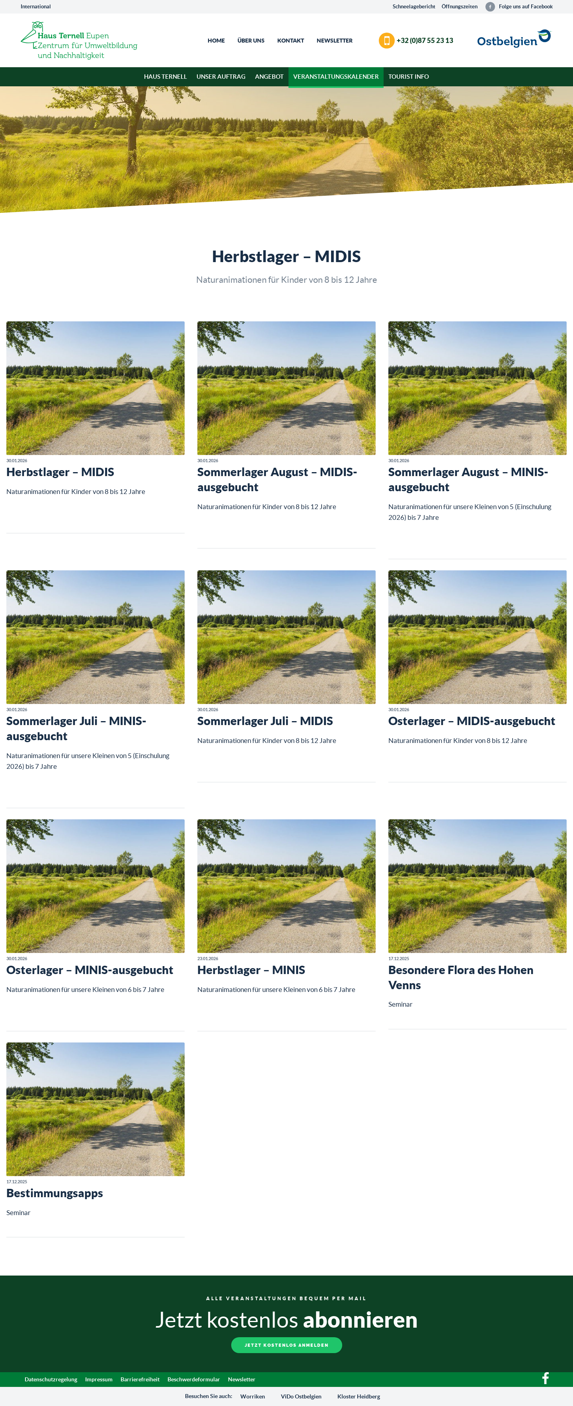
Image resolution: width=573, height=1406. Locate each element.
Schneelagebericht (414, 7)
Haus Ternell (165, 76)
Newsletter (335, 40)
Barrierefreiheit (140, 1379)
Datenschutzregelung (51, 1379)
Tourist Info (408, 76)
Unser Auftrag (221, 76)
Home (216, 40)
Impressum (99, 1379)
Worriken (252, 1396)
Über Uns (251, 40)
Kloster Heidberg (358, 1396)
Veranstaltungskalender (336, 76)
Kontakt (290, 40)
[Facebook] (545, 1382)
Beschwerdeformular (194, 1379)
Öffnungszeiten (459, 7)
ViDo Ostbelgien (301, 1396)
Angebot (269, 76)
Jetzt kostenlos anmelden (287, 1345)
